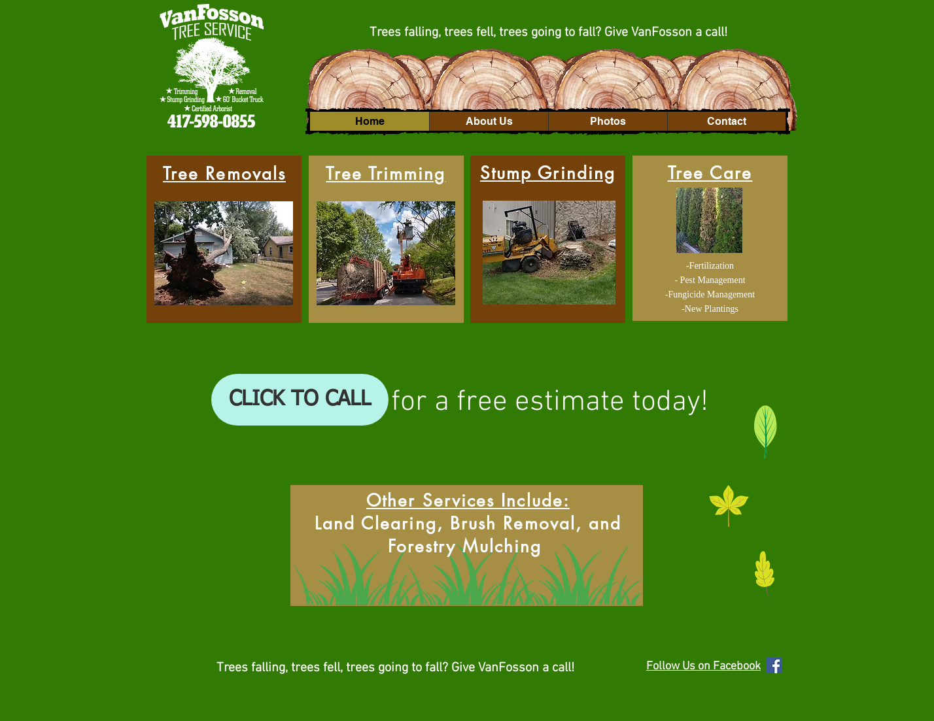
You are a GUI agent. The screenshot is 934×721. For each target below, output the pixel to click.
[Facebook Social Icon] (774, 665)
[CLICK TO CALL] (300, 400)
